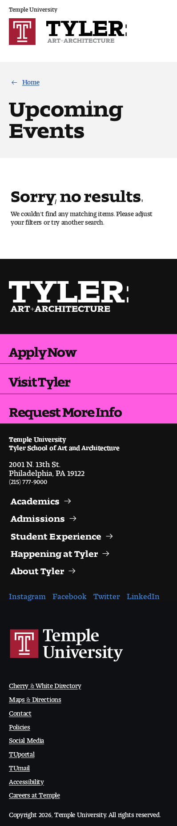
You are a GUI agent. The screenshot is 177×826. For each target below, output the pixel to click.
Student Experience (56, 534)
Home (31, 80)
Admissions (38, 516)
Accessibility (26, 780)
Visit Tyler (39, 378)
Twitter (106, 594)
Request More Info (65, 409)
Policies (19, 725)
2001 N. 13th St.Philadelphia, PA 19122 (46, 466)
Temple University (33, 8)
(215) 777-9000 (28, 479)
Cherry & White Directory (45, 683)
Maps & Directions (35, 697)
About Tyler (37, 569)
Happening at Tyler (54, 551)
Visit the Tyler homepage (69, 296)
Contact (20, 711)
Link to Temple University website (67, 645)
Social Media (26, 738)
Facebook (69, 594)
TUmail (19, 766)
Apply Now (42, 349)
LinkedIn (143, 594)
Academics (35, 499)
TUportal (21, 752)
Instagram (27, 594)
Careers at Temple (34, 793)
